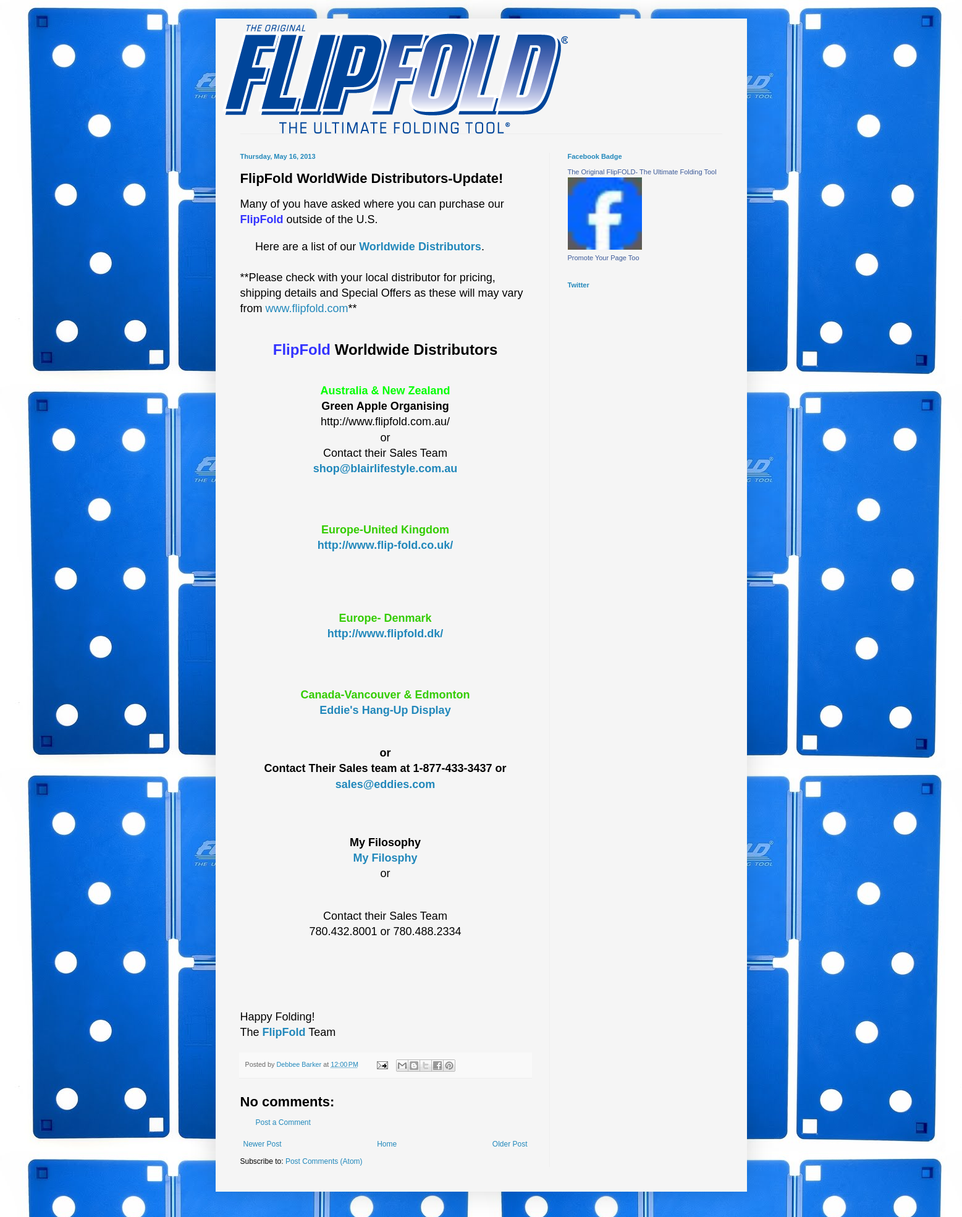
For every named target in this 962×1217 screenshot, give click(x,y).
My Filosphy (385, 858)
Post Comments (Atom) (324, 1161)
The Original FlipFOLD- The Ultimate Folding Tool (642, 172)
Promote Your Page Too (603, 257)
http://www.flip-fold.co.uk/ (385, 545)
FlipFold (284, 1032)
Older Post (510, 1144)
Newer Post (262, 1144)
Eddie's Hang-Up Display (384, 710)
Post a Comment (283, 1122)
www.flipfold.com (307, 308)
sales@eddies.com (385, 784)
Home (387, 1144)
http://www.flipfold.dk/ (385, 633)
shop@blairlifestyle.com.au (385, 468)
